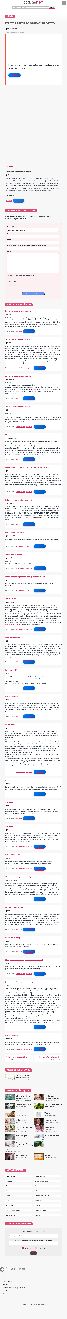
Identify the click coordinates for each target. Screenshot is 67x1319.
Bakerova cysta (22, 1136)
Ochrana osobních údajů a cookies (13, 1288)
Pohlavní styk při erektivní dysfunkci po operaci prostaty (27, 467)
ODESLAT (33, 1253)
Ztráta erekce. (10, 599)
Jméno (9, 233)
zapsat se (27, 1248)
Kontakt (37, 1215)
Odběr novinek (7, 1281)
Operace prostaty (12, 696)
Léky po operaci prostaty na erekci (18, 500)
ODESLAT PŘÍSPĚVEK (33, 293)
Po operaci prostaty (12, 938)
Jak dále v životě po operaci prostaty (19, 982)
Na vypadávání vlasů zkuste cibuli (50, 1057)
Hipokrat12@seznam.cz (13, 624)
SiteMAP (5, 1291)
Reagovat (18, 200)
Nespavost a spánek (41, 1181)
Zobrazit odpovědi (20, 368)
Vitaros (47, 1113)
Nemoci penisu (21, 1155)
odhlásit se (41, 1248)
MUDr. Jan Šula (50, 1120)
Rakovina (38, 1191)
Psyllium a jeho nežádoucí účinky (16, 1057)
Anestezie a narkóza (52, 1143)
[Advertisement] (34, 46)
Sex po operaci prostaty (14, 554)
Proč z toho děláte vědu (14, 907)
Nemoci (8, 1196)
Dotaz (7, 780)
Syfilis (18, 1113)
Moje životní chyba (12, 637)
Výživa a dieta (39, 1186)
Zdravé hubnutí (40, 1176)
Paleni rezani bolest (12, 855)
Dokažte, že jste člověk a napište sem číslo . (26, 245)
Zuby (7, 1201)
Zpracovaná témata (41, 1210)
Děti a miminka (11, 1191)
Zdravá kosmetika (11, 1186)
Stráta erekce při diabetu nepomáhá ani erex (22, 435)
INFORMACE (10, 802)
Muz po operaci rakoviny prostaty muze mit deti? (24, 960)
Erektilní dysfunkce (23, 1105)
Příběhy (37, 1205)
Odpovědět (14, 75)
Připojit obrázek (13, 281)
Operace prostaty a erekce (15, 532)
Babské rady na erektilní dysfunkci (52, 1097)
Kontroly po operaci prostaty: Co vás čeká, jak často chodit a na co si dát (19, 1146)
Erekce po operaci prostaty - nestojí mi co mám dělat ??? (26, 577)
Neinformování (11, 725)
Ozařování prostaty (52, 1136)
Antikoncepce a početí (42, 1196)
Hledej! (52, 7)
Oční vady (38, 1201)
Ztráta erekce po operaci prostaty (18, 311)
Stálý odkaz (9, 200)
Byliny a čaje (10, 1205)
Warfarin (48, 1155)
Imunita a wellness (12, 1215)
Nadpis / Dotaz (12, 227)
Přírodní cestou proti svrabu (24, 1128)
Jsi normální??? (11, 670)
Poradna (9, 1181)
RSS (3, 1294)
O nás (4, 1278)
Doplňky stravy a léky (13, 1210)
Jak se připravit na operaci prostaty (23, 1097)
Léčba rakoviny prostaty (50, 1128)
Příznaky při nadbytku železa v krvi (53, 1106)
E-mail (9, 239)
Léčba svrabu (21, 1120)
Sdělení (9, 251)
